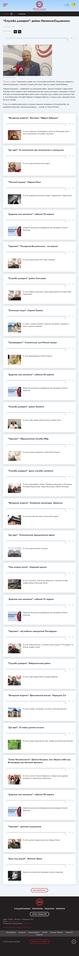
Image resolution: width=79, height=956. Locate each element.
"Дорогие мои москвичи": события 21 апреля (31, 599)
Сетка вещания (39, 914)
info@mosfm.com (13, 921)
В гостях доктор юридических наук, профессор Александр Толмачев (48, 741)
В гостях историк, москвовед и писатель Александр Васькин (45, 709)
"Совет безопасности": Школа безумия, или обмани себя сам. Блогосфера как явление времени (39, 761)
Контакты (60, 908)
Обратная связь (39, 942)
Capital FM (39, 935)
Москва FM (69, 932)
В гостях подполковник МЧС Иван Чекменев (39, 259)
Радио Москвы (39, 4)
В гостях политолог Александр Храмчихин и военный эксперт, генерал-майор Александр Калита (45, 581)
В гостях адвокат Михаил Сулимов (35, 548)
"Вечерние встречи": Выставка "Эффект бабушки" (33, 117)
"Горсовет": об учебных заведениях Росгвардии (32, 631)
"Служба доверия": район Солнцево (27, 278)
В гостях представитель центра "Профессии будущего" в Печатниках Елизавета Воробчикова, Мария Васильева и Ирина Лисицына (47, 485)
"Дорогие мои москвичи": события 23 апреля (31, 214)
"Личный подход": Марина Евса (24, 182)
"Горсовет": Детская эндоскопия (24, 826)
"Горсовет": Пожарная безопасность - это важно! (33, 246)
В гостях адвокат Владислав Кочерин (36, 163)
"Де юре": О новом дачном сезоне (26, 727)
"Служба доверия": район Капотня (26, 406)
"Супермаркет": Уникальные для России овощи (32, 342)
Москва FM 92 (39, 902)
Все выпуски (39, 890)
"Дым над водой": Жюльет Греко (25, 858)
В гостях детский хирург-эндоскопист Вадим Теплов (41, 840)
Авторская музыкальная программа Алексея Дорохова (43, 872)
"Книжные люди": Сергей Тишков (25, 310)
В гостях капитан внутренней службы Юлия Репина (41, 452)
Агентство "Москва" (56, 932)
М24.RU (44, 932)
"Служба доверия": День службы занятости (30, 470)
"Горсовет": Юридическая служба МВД (28, 438)
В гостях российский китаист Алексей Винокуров (40, 516)
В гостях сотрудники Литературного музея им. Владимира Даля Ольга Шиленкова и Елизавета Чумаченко (46, 132)
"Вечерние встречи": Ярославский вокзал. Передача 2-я (37, 695)
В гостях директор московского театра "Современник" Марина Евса (47, 195)
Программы (37, 908)
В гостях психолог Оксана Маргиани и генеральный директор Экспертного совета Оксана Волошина (45, 777)
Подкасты (49, 908)
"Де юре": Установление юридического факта (31, 534)
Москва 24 (22, 932)
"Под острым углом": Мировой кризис (27, 567)
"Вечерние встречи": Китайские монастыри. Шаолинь (35, 502)
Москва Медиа (11, 932)
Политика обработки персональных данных (17, 927)
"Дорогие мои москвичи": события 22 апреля (31, 374)
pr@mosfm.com (27, 923)
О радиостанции (22, 908)
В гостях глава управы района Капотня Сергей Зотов (42, 420)
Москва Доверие (33, 932)
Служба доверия (10, 81)
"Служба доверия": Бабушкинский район (29, 663)
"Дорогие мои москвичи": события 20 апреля (31, 794)
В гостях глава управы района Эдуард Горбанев (40, 677)
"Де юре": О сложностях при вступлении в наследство (36, 150)
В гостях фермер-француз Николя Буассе (37, 356)
